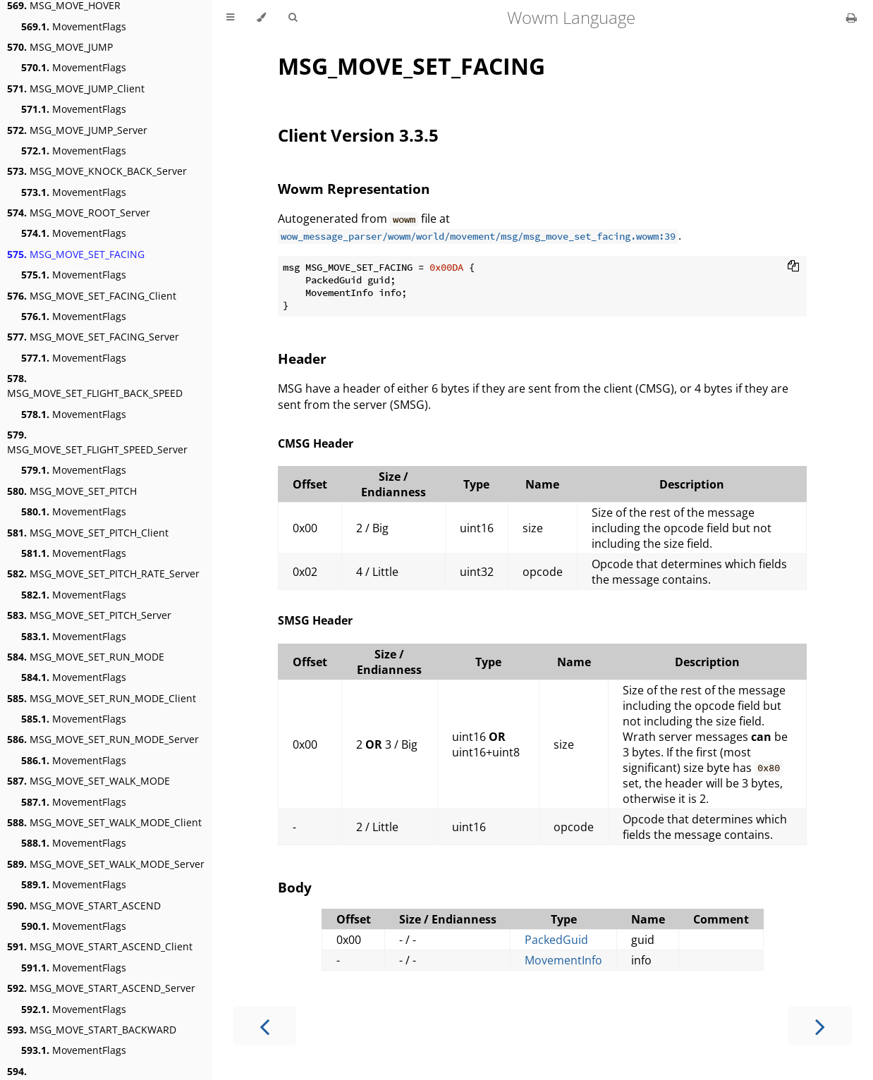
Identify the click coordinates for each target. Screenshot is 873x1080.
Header (302, 358)
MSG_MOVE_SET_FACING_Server (93, 336)
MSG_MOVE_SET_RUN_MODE (85, 656)
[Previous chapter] (264, 1025)
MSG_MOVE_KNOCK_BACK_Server (97, 171)
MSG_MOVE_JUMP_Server (77, 130)
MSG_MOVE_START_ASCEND (84, 905)
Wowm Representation (353, 188)
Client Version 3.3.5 (358, 135)
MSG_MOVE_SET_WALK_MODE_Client (104, 822)
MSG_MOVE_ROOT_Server (78, 212)
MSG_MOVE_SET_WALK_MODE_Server (105, 864)
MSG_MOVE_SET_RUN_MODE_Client (101, 698)
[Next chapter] (820, 1025)
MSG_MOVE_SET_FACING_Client (91, 295)
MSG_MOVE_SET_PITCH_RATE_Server (103, 573)
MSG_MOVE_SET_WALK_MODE (88, 780)
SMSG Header (315, 620)
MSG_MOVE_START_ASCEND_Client (100, 946)
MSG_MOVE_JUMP (60, 47)
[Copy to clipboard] (793, 267)
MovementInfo (563, 960)
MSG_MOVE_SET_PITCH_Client (88, 532)
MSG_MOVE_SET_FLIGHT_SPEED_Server (97, 442)
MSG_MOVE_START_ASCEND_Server (101, 988)
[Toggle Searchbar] (292, 17)
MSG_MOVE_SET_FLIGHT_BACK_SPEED (95, 386)
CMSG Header (315, 443)
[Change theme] (261, 17)
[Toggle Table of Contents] (230, 17)
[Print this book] (851, 17)
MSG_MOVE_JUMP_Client (76, 88)
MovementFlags (73, 26)
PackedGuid (556, 939)
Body (295, 887)
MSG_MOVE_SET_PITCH (72, 491)
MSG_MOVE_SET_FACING (76, 254)
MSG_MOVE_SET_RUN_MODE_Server (103, 739)
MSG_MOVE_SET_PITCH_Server (89, 615)
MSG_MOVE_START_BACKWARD (91, 1029)
